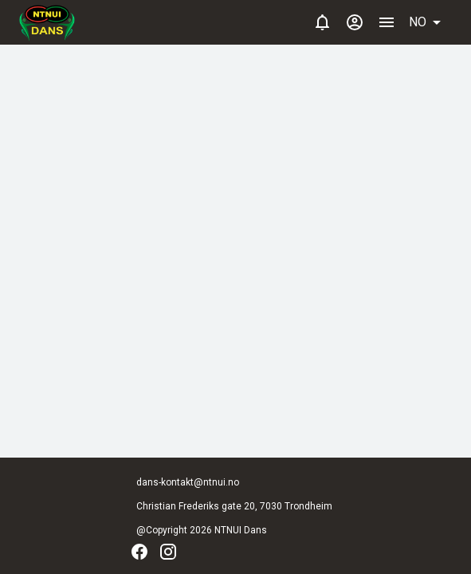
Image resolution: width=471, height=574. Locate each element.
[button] (430, 22)
